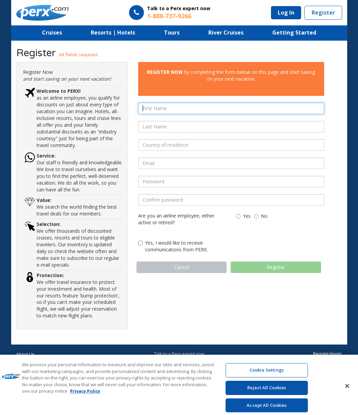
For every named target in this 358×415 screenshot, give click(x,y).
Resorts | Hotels (113, 32)
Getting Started (294, 32)
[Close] (347, 390)
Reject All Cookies (266, 392)
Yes (243, 216)
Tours (172, 32)
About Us (25, 354)
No (261, 216)
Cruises (52, 32)
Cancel (181, 267)
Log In (286, 12)
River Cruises (226, 32)
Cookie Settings (267, 375)
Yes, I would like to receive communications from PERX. (173, 246)
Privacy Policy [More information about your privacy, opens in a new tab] (85, 396)
